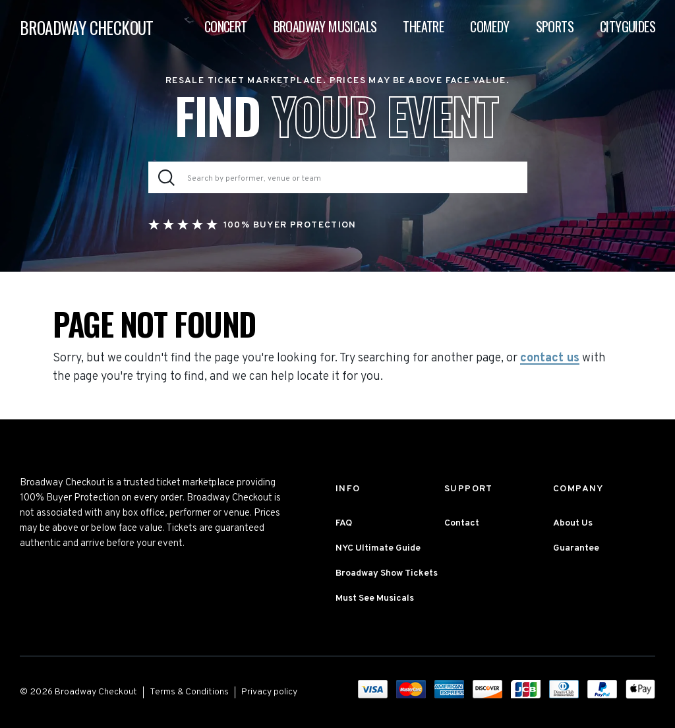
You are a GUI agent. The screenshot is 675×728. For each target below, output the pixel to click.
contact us (549, 359)
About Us (573, 523)
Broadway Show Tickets (387, 573)
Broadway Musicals (325, 26)
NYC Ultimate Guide (378, 548)
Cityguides (627, 26)
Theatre (423, 26)
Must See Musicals (375, 598)
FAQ (344, 523)
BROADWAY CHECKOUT (87, 27)
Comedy (489, 26)
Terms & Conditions (189, 692)
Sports (554, 26)
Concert (225, 26)
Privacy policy (269, 692)
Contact (461, 523)
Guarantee (576, 548)
